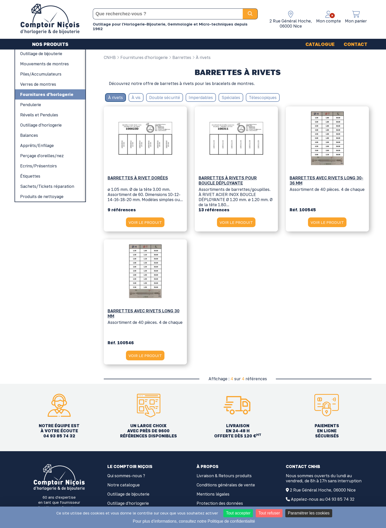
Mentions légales (213, 494)
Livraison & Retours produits (224, 475)
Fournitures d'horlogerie (142, 57)
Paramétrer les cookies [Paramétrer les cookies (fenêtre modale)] (309, 513)
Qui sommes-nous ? (126, 475)
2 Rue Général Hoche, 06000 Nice (323, 490)
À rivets (201, 57)
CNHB (110, 57)
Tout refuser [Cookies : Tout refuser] (269, 513)
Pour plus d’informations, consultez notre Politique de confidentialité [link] (194, 521)
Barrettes (180, 57)
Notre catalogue (123, 485)
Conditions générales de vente (226, 485)
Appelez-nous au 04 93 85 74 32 (322, 499)
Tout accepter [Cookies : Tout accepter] (238, 513)
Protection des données (220, 503)
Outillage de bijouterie (128, 494)
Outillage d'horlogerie (128, 503)
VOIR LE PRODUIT (145, 222)
